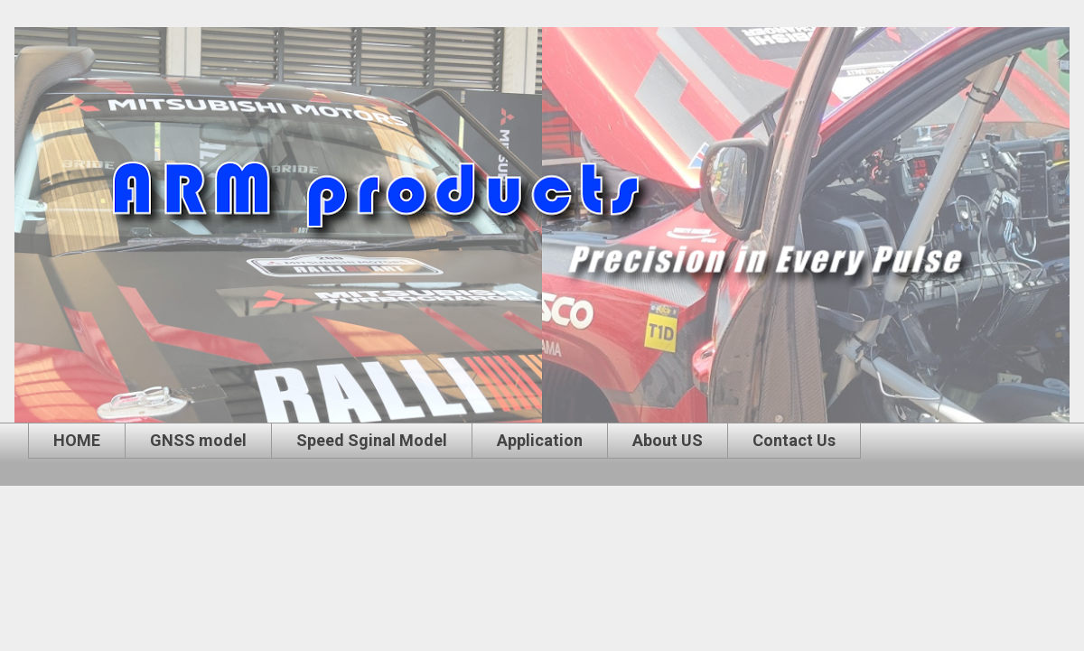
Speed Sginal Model (371, 440)
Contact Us (794, 440)
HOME (76, 440)
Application (540, 440)
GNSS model (198, 440)
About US (667, 440)
